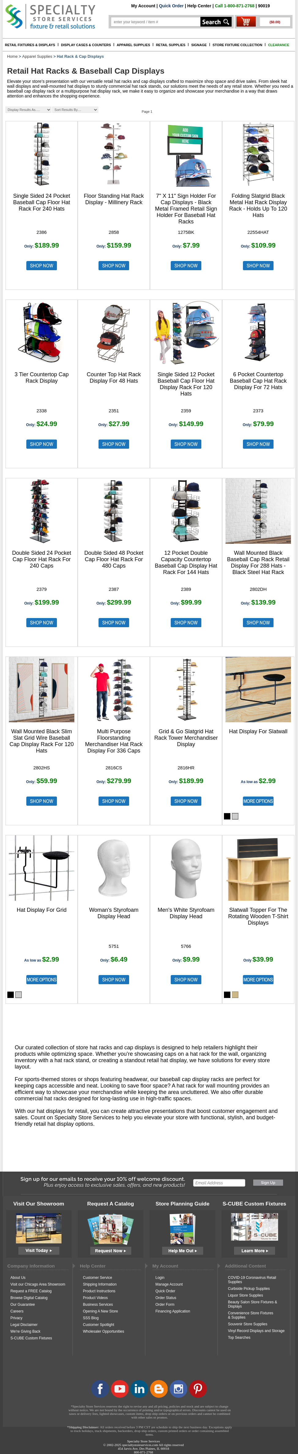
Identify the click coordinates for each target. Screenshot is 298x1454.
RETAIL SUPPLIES (170, 45)
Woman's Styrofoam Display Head (113, 913)
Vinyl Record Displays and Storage (256, 1331)
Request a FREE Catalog (31, 1291)
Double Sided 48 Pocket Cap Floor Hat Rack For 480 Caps (113, 559)
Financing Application (172, 1311)
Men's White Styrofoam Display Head (186, 913)
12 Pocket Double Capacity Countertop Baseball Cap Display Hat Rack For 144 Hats (186, 562)
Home (12, 56)
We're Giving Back (25, 1331)
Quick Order (171, 5)
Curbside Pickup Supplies (249, 1289)
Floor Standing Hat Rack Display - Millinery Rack (114, 199)
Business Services (98, 1304)
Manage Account (169, 1284)
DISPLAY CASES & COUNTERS (86, 45)
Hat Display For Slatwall (258, 731)
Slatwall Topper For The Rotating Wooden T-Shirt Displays (258, 916)
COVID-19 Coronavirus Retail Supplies (252, 1279)
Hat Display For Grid (41, 910)
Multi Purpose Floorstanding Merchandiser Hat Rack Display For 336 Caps (114, 741)
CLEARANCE (278, 45)
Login (159, 1277)
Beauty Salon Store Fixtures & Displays (252, 1304)
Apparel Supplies (37, 56)
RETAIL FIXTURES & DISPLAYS (30, 45)
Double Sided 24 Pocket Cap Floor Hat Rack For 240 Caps (41, 559)
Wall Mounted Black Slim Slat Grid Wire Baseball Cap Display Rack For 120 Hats (41, 741)
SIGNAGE (199, 45)
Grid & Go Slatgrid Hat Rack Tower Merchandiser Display (186, 737)
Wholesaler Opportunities (103, 1331)
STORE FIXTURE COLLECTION (237, 45)
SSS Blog (91, 1318)
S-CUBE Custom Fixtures (31, 1338)
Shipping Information (100, 1284)
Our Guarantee (22, 1304)
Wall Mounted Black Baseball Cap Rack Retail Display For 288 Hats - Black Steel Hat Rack (258, 562)
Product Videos (95, 1298)
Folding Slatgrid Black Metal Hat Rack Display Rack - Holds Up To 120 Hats (258, 205)
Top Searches (239, 1337)
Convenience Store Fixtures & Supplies (250, 1315)
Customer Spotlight (98, 1325)
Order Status (165, 1298)
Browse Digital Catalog (28, 1298)
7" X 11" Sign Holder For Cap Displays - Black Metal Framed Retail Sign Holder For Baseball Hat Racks (186, 209)
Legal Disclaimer (24, 1325)
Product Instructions (99, 1291)
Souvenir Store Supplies (247, 1324)
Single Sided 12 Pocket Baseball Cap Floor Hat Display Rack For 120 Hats (186, 384)
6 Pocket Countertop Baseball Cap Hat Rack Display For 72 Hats (258, 380)
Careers (17, 1311)
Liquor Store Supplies (245, 1295)
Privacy (16, 1318)
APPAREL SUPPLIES (133, 45)
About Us (17, 1277)
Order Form (164, 1304)
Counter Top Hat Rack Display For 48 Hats (114, 377)
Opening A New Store (100, 1311)
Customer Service (97, 1277)
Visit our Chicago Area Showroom (37, 1284)
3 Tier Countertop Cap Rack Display (41, 377)
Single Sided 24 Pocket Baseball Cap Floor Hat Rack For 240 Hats (41, 202)
